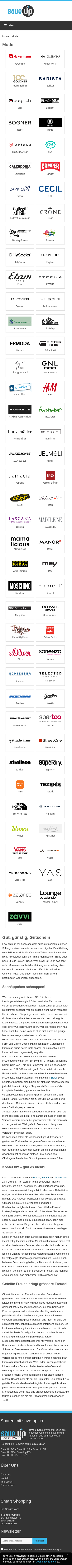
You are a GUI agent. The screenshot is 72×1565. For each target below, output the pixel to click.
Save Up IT (7, 1455)
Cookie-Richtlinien (46, 1561)
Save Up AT (21, 1455)
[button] (69, 1555)
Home (5, 36)
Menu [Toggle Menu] (9, 25)
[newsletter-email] (16, 1541)
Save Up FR (39, 1449)
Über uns (6, 1474)
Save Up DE (8, 1449)
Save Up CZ (23, 1449)
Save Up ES (24, 1452)
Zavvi (54, 1077)
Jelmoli (45, 1177)
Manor (36, 1177)
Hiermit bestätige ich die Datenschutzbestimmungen (32, 1549)
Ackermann (61, 1177)
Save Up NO (8, 1452)
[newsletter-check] (2, 1549)
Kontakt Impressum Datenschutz (8, 1482)
